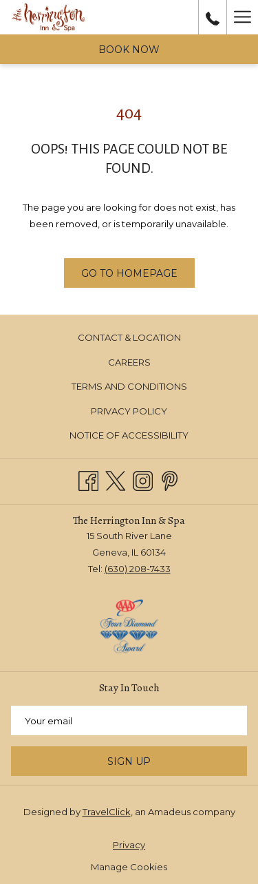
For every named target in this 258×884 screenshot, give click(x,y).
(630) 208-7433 (138, 568)
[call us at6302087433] (212, 17)
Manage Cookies (129, 866)
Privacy (129, 844)
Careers (129, 362)
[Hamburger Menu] (242, 17)
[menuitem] (129, 337)
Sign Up (129, 761)
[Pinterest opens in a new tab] (170, 479)
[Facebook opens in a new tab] (88, 479)
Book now (129, 49)
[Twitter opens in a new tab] (115, 479)
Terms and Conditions (129, 386)
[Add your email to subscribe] (129, 720)
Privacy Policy (129, 411)
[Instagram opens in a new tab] (143, 479)
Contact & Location (129, 337)
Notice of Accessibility (129, 435)
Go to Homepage (129, 273)
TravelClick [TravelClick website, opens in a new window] (107, 811)
